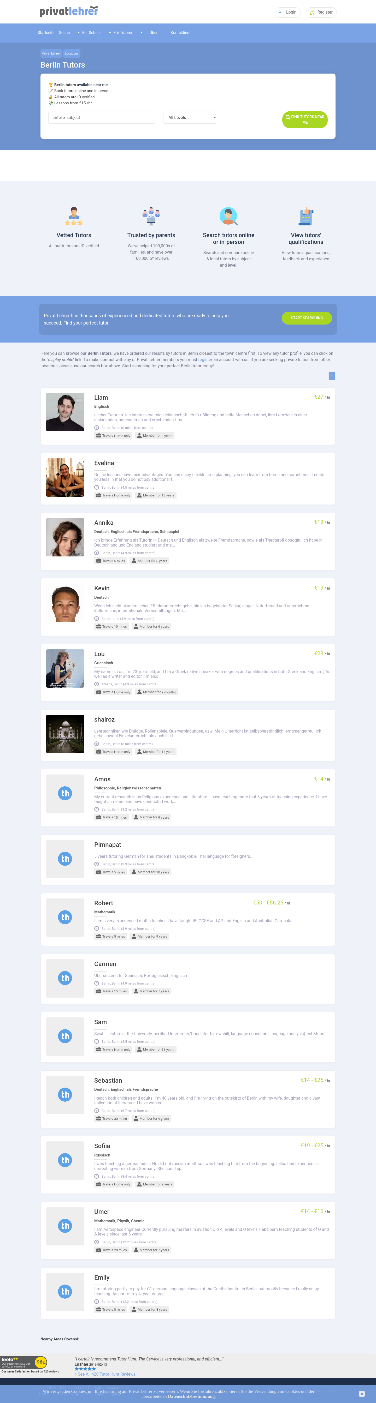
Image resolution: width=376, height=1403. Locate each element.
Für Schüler (90, 32)
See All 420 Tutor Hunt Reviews (107, 1374)
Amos (102, 779)
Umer (101, 1211)
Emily (101, 1277)
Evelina (104, 463)
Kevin (102, 588)
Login (287, 12)
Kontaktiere (180, 32)
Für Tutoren (121, 32)
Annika (104, 522)
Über (149, 32)
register (205, 359)
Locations (72, 53)
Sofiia (102, 1146)
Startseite (46, 32)
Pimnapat (107, 844)
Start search (307, 318)
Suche (64, 32)
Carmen (105, 964)
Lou (99, 654)
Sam (100, 1022)
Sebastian (108, 1080)
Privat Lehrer (51, 53)
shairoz (104, 719)
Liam (101, 397)
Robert (103, 903)
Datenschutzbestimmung (191, 1396)
